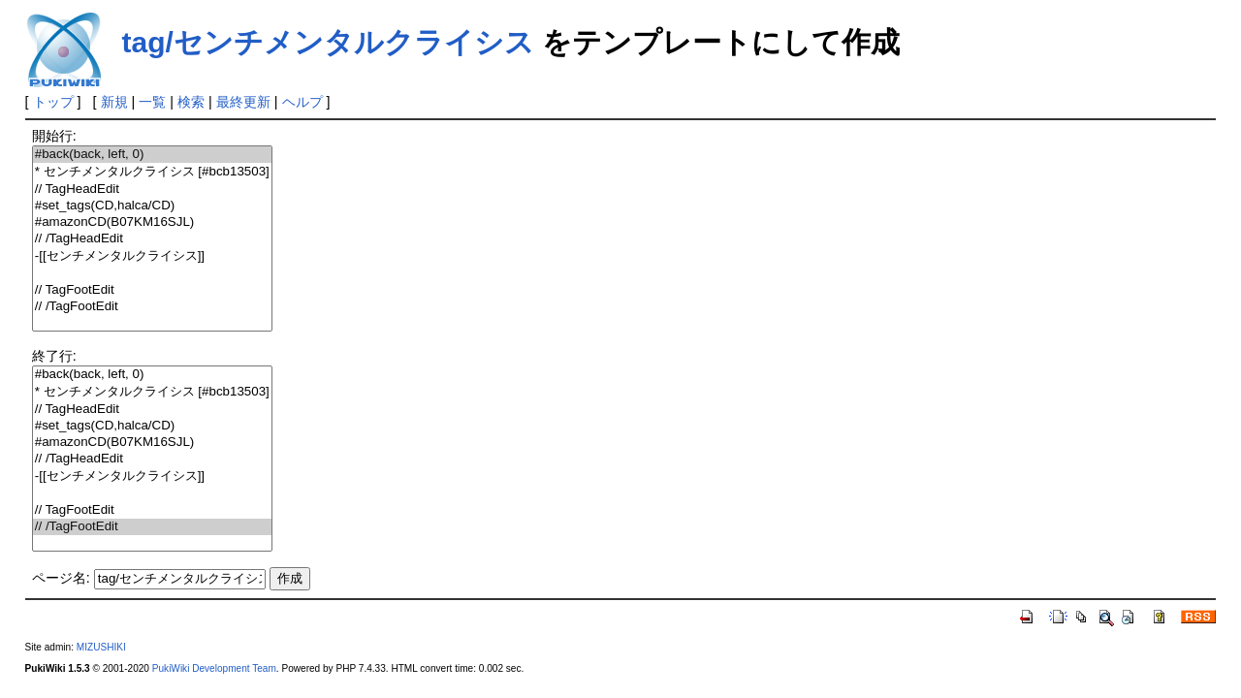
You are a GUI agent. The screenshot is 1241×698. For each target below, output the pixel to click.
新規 (114, 102)
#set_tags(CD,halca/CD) (152, 206)
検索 (191, 102)
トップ (53, 102)
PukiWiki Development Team (214, 668)
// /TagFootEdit (152, 307)
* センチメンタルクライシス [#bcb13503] (152, 172)
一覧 (152, 102)
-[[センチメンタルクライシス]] (152, 256)
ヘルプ (302, 102)
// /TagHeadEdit (152, 239)
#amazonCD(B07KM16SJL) (152, 222)
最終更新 (243, 102)
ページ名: (61, 578)
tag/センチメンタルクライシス (328, 42)
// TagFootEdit (152, 290)
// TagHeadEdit (152, 189)
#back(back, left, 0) (152, 154)
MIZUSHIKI (101, 647)
